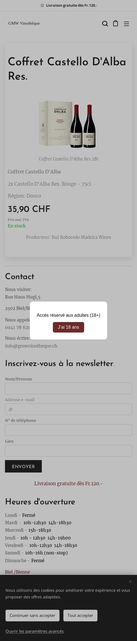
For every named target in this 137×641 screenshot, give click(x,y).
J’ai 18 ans (68, 327)
